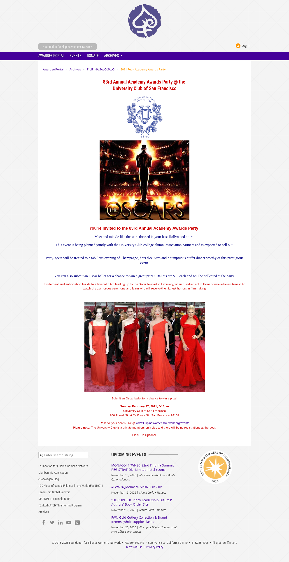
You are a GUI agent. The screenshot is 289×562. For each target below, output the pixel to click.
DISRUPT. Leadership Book (54, 499)
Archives (75, 69)
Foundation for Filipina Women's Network (63, 466)
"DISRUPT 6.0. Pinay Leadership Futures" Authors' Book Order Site (141, 502)
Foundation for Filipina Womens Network (67, 46)
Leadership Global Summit (54, 492)
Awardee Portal (53, 69)
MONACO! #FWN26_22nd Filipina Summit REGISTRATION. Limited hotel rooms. (142, 467)
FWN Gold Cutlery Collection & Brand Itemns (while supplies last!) (139, 519)
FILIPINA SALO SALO (100, 69)
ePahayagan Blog (48, 479)
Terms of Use (134, 547)
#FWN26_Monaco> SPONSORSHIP (136, 487)
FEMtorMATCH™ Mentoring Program (60, 505)
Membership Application (53, 472)
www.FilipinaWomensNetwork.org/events (162, 423)
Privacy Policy (154, 547)
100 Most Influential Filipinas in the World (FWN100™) (70, 485)
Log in (246, 45)
